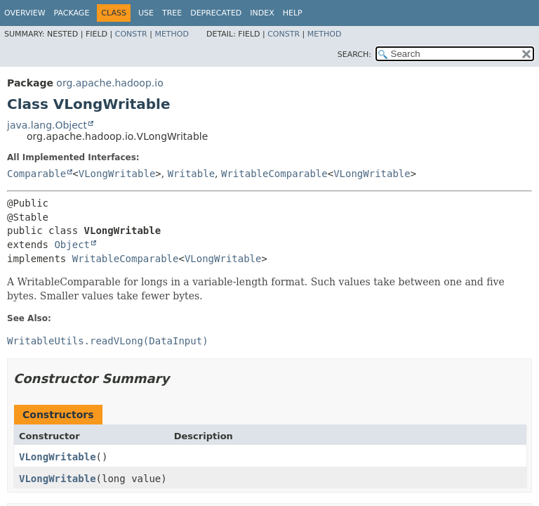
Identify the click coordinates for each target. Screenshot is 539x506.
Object (72, 244)
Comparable (36, 173)
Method (171, 34)
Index (262, 13)
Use (146, 13)
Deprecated (215, 13)
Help (292, 13)
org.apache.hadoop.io (109, 83)
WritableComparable (274, 173)
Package (72, 13)
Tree (172, 13)
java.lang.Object (47, 125)
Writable (191, 173)
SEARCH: (354, 54)
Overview (25, 13)
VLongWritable (117, 173)
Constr (131, 34)
